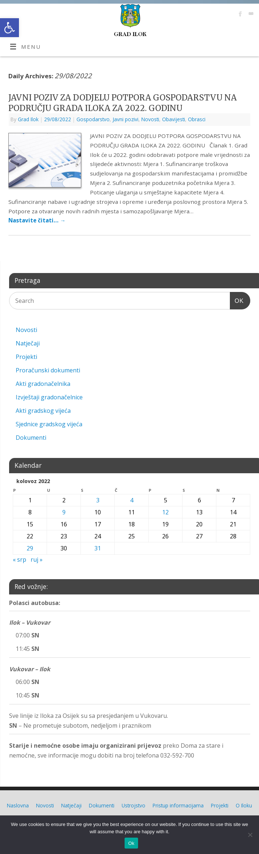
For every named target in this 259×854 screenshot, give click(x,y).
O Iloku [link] (244, 805)
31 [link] (97, 548)
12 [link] (165, 512)
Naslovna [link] (18, 805)
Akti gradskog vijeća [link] (43, 411)
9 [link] (64, 512)
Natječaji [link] (28, 343)
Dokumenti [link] (31, 438)
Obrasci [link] (196, 119)
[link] (9, 27)
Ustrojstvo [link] (133, 805)
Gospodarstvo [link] (93, 119)
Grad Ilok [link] (28, 119)
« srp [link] (19, 560)
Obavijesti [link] (173, 119)
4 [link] (131, 500)
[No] (250, 834)
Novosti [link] (150, 119)
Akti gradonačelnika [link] (43, 384)
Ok (131, 843)
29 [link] (30, 548)
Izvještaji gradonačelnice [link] (49, 397)
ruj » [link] (37, 560)
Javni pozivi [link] (125, 119)
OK (237, 300)
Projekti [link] (26, 357)
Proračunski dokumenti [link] (48, 370)
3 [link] (97, 500)
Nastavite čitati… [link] (37, 220)
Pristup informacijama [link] (178, 805)
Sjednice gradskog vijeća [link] (49, 424)
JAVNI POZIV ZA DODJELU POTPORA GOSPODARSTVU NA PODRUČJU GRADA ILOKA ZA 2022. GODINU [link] (122, 102)
